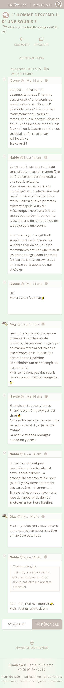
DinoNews (17, 5)
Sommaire (21, 42)
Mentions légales (33, 681)
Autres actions (31, 54)
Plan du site (42, 5)
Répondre (41, 42)
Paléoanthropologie (35, 27)
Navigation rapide (32, 645)
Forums (15, 27)
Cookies (56, 681)
